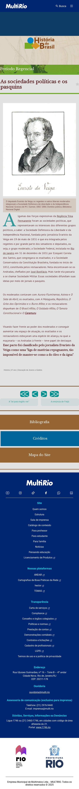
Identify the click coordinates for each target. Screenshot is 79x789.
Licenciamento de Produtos (39, 557)
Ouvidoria (39, 686)
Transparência (39, 601)
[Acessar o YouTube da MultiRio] (7, 493)
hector (39, 585)
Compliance (39, 613)
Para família (39, 541)
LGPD (39, 651)
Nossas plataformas (39, 568)
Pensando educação (39, 552)
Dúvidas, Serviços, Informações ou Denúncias (39, 715)
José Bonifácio (39, 271)
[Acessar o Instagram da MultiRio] (20, 493)
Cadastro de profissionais (39, 645)
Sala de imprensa (39, 519)
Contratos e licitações (39, 640)
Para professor (39, 530)
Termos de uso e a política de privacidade (39, 656)
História (7, 370)
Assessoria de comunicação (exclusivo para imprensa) (39, 700)
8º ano (13, 370)
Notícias (39, 546)
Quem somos (39, 509)
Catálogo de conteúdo (39, 525)
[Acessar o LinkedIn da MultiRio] (71, 493)
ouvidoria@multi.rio (39, 692)
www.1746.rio (43, 727)
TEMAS (39, 590)
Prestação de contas (39, 629)
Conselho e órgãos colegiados (39, 618)
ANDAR (39, 574)
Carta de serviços (39, 608)
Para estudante (40, 536)
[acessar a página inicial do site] (16, 6)
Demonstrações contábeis (39, 634)
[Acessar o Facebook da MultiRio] (46, 493)
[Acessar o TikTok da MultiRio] (33, 493)
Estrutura (39, 514)
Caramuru (30, 313)
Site (39, 503)
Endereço (39, 667)
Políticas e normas (39, 624)
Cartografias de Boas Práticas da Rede (39, 580)
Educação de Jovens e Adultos (30, 370)
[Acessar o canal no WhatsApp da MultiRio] (59, 493)
